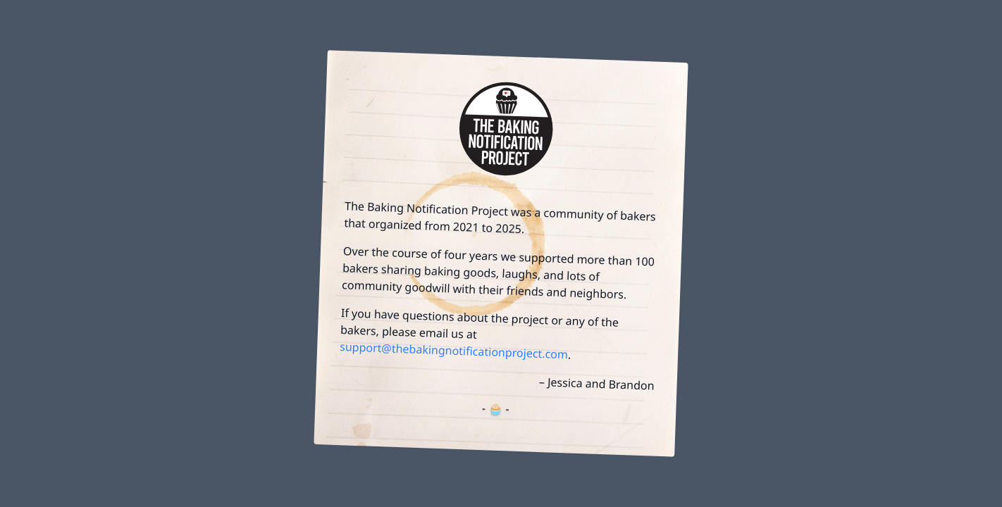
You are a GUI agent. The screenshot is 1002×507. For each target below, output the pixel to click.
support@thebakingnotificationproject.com (454, 350)
